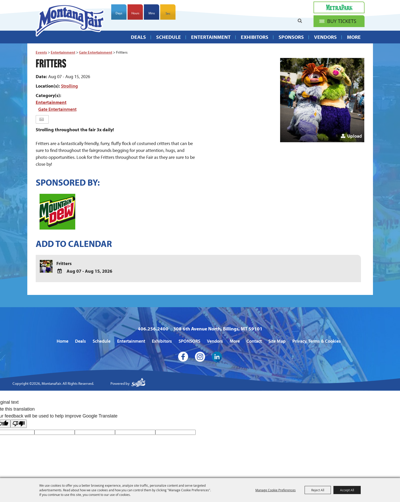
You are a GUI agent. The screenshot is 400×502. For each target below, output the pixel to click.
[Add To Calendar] (59, 271)
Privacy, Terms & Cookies (316, 341)
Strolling (69, 86)
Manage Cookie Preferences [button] (275, 490)
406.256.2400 (153, 329)
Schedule (168, 37)
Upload (354, 136)
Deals (138, 37)
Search (299, 21)
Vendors (325, 37)
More (354, 37)
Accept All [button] (347, 490)
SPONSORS (291, 37)
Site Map (277, 341)
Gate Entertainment (95, 52)
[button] (322, 100)
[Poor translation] (18, 424)
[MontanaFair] (70, 20)
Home (62, 341)
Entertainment (211, 37)
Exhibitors (254, 37)
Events (41, 52)
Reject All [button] (317, 490)
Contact (254, 341)
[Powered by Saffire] (138, 383)
